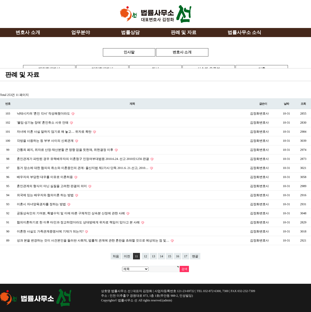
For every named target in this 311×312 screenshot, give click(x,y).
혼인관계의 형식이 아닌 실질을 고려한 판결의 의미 (52, 186)
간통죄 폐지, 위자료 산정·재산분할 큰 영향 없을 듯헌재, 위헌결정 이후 (65, 150)
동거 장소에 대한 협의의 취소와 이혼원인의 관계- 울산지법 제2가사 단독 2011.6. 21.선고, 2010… (83, 168)
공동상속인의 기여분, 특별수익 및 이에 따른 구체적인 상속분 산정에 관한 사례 (71, 213)
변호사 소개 (182, 52)
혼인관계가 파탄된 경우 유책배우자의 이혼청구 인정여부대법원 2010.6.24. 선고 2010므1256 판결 (83, 159)
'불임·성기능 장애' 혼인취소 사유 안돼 (43, 122)
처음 (116, 256)
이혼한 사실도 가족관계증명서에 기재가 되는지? (50, 231)
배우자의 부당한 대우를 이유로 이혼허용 (45, 177)
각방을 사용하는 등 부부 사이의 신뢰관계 (45, 141)
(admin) (167, 300)
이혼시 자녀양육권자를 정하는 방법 (42, 204)
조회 (303, 103)
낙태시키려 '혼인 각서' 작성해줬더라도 (44, 113)
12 (145, 256)
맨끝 (195, 256)
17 (185, 256)
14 (161, 256)
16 (177, 256)
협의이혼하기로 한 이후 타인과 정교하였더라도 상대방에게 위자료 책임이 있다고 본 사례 (78, 222)
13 (153, 256)
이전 (127, 256)
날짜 (286, 103)
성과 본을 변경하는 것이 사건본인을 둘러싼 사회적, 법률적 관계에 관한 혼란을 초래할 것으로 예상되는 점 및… (93, 240)
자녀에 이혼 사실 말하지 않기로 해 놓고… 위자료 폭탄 (54, 131)
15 (169, 256)
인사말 (129, 52)
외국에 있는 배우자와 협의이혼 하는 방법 (45, 195)
